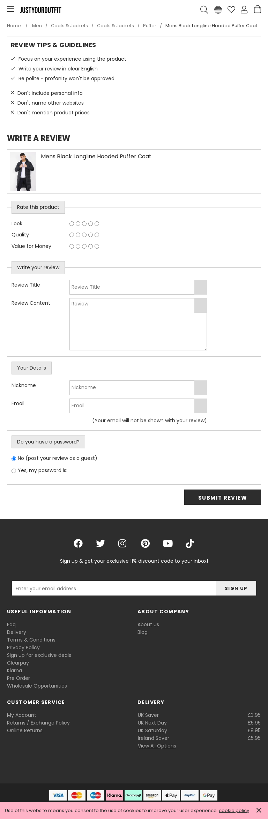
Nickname (24, 385)
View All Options (157, 745)
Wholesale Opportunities (37, 685)
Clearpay (18, 662)
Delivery (16, 632)
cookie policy (234, 810)
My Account (21, 715)
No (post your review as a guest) (57, 458)
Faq (11, 624)
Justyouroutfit (40, 9)
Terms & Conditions (31, 639)
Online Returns (25, 730)
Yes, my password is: (42, 470)
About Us (148, 624)
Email (18, 403)
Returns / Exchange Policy (38, 722)
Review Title (26, 284)
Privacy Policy (23, 647)
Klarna (14, 670)
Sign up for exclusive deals (39, 655)
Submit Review (222, 497)
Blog (142, 632)
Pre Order (18, 678)
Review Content (31, 302)
